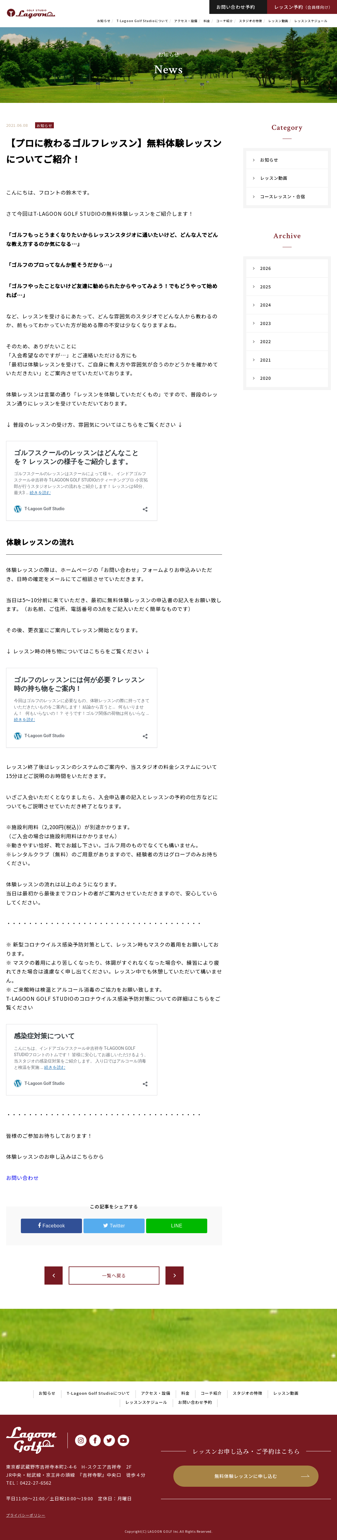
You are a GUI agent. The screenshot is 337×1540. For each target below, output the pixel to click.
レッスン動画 (278, 20)
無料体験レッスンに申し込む (245, 1476)
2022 (265, 341)
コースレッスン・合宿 (282, 196)
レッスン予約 (303, 7)
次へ (174, 1275)
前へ (53, 1275)
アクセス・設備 (186, 20)
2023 (265, 323)
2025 (265, 287)
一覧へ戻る (114, 1275)
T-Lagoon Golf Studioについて (142, 20)
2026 (265, 268)
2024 (265, 305)
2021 (265, 360)
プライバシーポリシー (25, 1515)
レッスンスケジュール (310, 20)
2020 (265, 378)
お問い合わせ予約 (235, 7)
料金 (207, 20)
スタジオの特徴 (250, 20)
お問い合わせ (22, 1177)
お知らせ (103, 20)
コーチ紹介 (224, 20)
